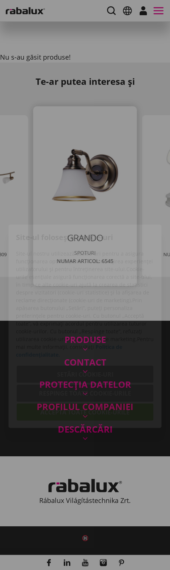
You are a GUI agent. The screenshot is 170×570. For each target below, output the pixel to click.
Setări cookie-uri (85, 333)
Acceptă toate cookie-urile (85, 371)
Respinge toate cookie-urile (85, 352)
